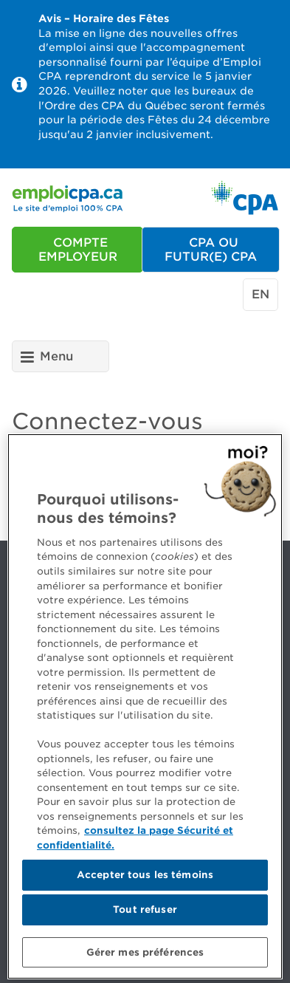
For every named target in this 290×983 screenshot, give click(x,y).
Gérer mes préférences (145, 956)
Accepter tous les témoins (145, 879)
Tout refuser (145, 913)
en (260, 294)
